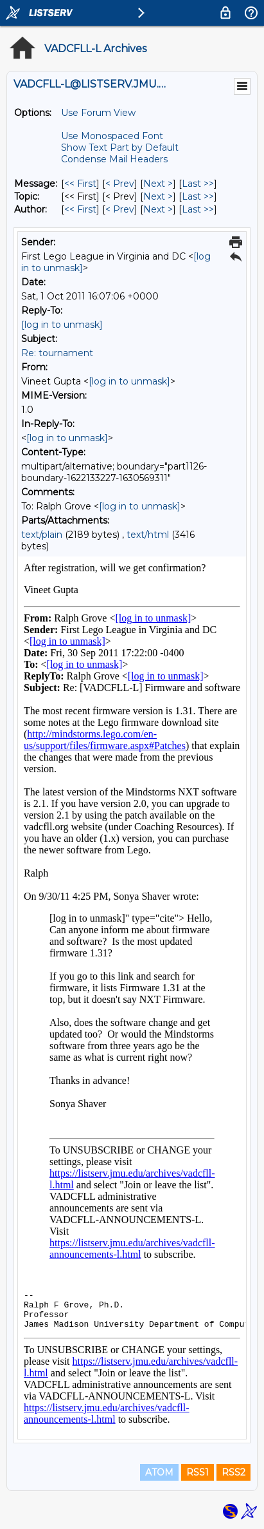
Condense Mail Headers (114, 159)
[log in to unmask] (62, 324)
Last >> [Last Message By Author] (198, 209)
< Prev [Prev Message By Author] (119, 209)
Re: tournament (57, 353)
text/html (148, 534)
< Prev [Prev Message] (119, 183)
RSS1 (197, 1472)
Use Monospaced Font (112, 136)
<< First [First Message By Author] (80, 209)
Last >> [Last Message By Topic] (198, 196)
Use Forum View (98, 113)
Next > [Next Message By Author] (158, 209)
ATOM (159, 1472)
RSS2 (233, 1472)
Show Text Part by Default (120, 147)
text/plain (41, 534)
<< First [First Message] (80, 183)
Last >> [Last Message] (198, 183)
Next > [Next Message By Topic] (158, 196)
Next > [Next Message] (158, 183)
